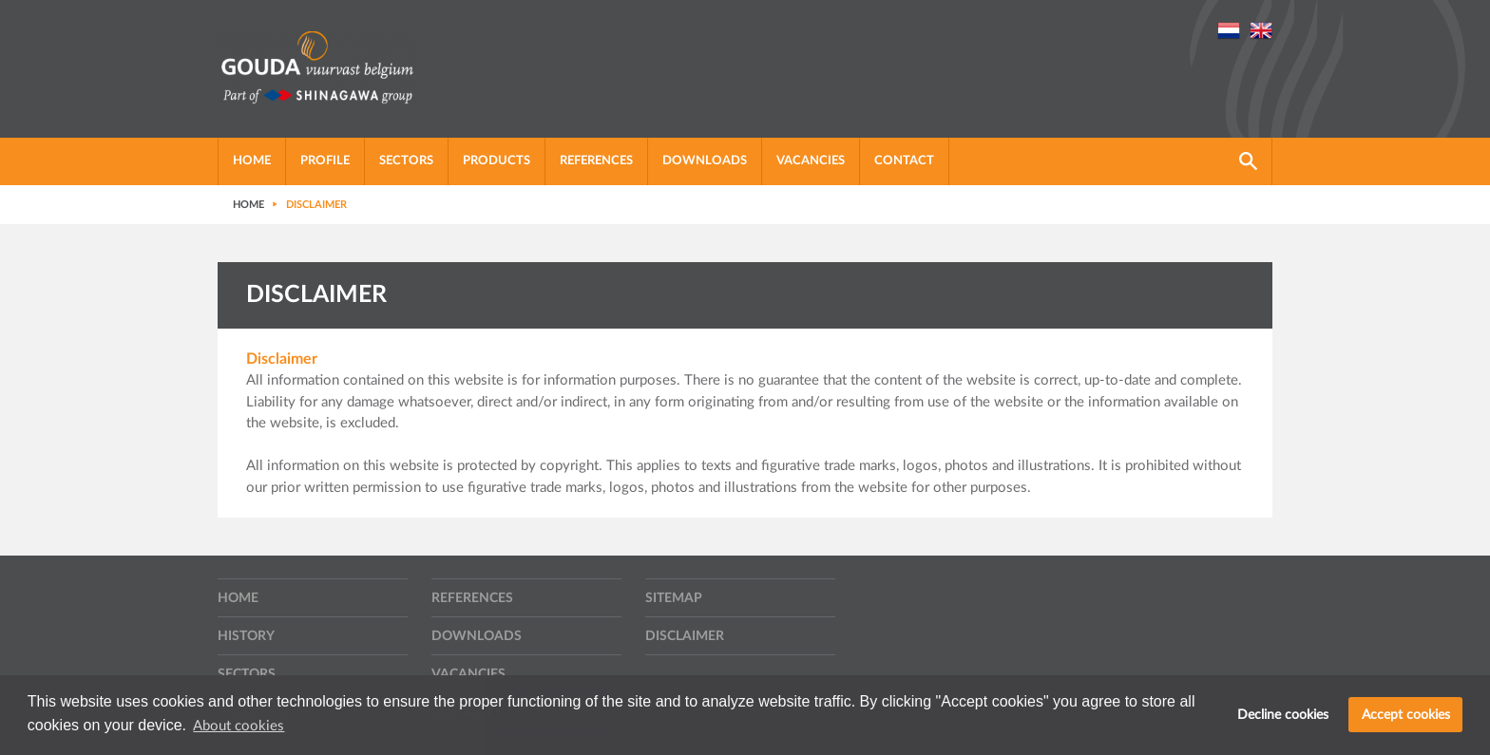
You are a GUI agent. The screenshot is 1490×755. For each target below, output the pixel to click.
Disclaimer (684, 636)
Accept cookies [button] (1406, 715)
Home (252, 161)
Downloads (704, 161)
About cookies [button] (238, 726)
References (596, 161)
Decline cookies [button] (1282, 715)
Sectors (406, 161)
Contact (904, 161)
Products (496, 161)
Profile (325, 161)
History (246, 636)
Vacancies (810, 161)
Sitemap (673, 598)
